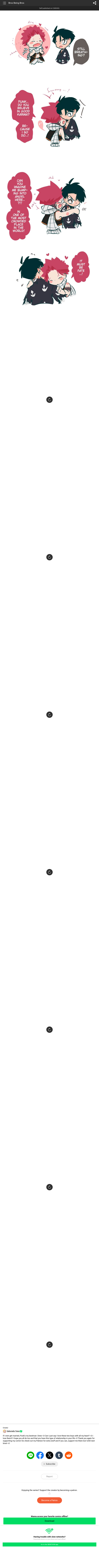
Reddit (68, 1455)
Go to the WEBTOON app (49, 1544)
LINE (30, 1455)
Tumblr (59, 1455)
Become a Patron (49, 1500)
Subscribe (50, 1464)
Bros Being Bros (16, 3)
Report (49, 1476)
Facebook (40, 1455)
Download (49, 1521)
